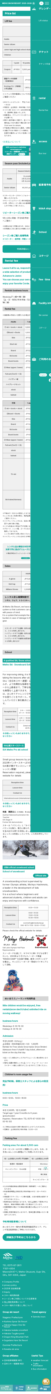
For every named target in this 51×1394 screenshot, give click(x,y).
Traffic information (38, 1369)
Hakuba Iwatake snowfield (16, 1335)
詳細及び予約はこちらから (21, 1242)
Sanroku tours (39, 1321)
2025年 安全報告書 (12, 1293)
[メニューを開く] (47, 3)
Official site (40, 673)
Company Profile (11, 1286)
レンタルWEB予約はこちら (25, 560)
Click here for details (12, 125)
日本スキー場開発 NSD (14, 1368)
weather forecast (40, 1365)
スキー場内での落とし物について (18, 1310)
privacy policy (10, 1290)
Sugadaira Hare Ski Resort (16, 1345)
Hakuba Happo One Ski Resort (14, 1330)
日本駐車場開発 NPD (13, 1365)
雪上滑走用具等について (14, 1307)
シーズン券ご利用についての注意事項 (20, 1303)
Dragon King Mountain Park (16, 1342)
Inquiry (7, 1297)
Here (41, 94)
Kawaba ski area (11, 1354)
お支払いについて (12, 142)
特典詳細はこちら (25, 249)
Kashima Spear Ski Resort (15, 1326)
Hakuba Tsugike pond (14, 1338)
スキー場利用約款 (11, 1300)
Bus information (40, 1374)
